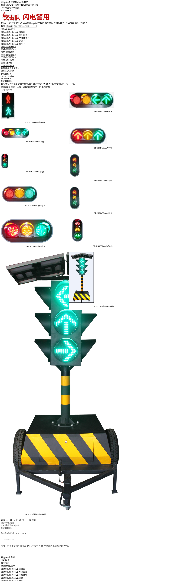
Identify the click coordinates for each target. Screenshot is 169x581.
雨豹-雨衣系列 (7, 531)
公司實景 (5, 505)
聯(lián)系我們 (7, 558)
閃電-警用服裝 (7, 539)
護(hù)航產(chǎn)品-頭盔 (12, 519)
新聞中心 (5, 552)
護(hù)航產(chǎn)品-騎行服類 (14, 514)
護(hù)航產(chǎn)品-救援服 (13, 511)
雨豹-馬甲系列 (7, 525)
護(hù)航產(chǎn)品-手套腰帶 (14, 516)
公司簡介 (5, 502)
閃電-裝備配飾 (7, 536)
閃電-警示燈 (6, 544)
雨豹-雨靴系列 (7, 528)
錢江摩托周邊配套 (9, 547)
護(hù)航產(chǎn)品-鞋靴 (12, 522)
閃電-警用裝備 (7, 533)
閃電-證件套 (6, 541)
